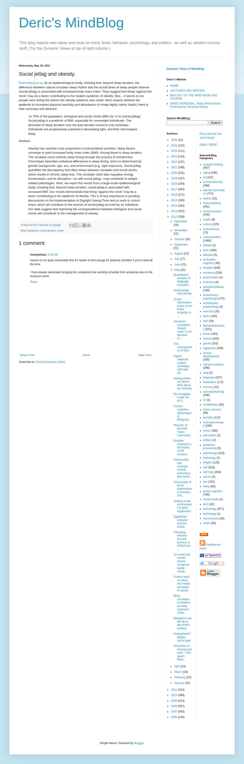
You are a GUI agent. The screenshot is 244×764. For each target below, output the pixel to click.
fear (205, 321)
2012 (174, 216)
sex (205, 481)
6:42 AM (53, 254)
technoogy (209, 513)
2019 (174, 178)
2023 (174, 156)
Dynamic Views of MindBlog (185, 69)
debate (207, 245)
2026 (174, 140)
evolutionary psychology (210, 296)
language (209, 377)
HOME (174, 85)
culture (207, 224)
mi (204, 400)
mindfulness (210, 404)
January (179, 683)
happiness (209, 348)
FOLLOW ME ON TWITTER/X (210, 136)
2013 (174, 211)
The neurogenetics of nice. (183, 347)
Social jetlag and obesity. (183, 292)
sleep (60, 230)
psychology (210, 453)
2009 (174, 700)
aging (206, 172)
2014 (174, 205)
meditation (209, 382)
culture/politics (48, 230)
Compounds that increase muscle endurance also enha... (183, 468)
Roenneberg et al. (31, 83)
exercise (208, 311)
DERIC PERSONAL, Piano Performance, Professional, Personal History (195, 105)
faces (206, 316)
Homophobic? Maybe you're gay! (182, 637)
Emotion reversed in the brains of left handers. (182, 447)
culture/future (211, 229)
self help (208, 472)
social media (211, 499)
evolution (208, 282)
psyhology (209, 457)
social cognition (212, 491)
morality (208, 417)
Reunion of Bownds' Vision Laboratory (182, 430)
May (177, 270)
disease (208, 255)
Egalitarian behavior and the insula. (181, 521)
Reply (33, 281)
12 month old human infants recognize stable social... (182, 563)
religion (207, 462)
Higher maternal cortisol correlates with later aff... (182, 364)
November (180, 230)
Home (86, 355)
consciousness (212, 211)
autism (207, 198)
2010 (174, 695)
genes (207, 343)
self (205, 467)
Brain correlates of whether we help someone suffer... (182, 604)
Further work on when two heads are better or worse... (182, 583)
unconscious (211, 518)
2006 (174, 717)
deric (206, 250)
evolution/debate (213, 287)
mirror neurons (212, 409)
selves (207, 476)
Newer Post (27, 355)
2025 (174, 145)
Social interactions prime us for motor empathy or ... (183, 308)
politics (207, 440)
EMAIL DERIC (208, 144)
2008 (174, 706)
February (180, 677)
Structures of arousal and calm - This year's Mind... (183, 652)
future (206, 333)
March (178, 672)
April (177, 666)
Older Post (144, 355)
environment (211, 277)
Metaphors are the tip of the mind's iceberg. (183, 623)
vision (206, 523)
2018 (174, 183)
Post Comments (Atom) (50, 362)
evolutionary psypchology (211, 305)
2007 (174, 711)
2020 (174, 173)
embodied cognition (209, 261)
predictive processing (210, 446)
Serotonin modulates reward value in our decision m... (183, 330)
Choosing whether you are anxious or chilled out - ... (182, 541)
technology (210, 509)
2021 (174, 167)
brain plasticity (212, 203)
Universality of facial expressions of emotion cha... (183, 489)
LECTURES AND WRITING (187, 90)
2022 (174, 162)
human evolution (213, 364)
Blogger (139, 743)
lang (206, 372)
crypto (207, 219)
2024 (174, 151)
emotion (208, 267)
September (181, 244)
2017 (174, 189)
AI (204, 177)
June (177, 264)
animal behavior (213, 182)
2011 (174, 689)
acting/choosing (213, 164)
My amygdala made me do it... (182, 397)
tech (206, 504)
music (206, 430)
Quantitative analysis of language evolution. (182, 280)
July (177, 259)
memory (208, 387)
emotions (209, 272)
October (179, 239)
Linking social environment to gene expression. (183, 506)
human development (211, 354)
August (179, 253)
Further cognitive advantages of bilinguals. (183, 413)
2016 (174, 194)
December (180, 221)
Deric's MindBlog (71, 22)
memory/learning (213, 391)
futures (207, 338)
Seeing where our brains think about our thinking (183, 383)
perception (209, 435)
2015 (174, 200)
